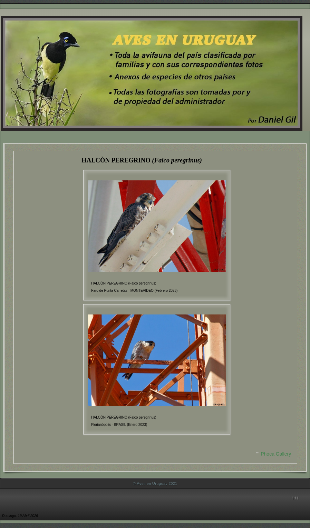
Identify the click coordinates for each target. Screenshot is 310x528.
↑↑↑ (295, 497)
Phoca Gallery (276, 454)
